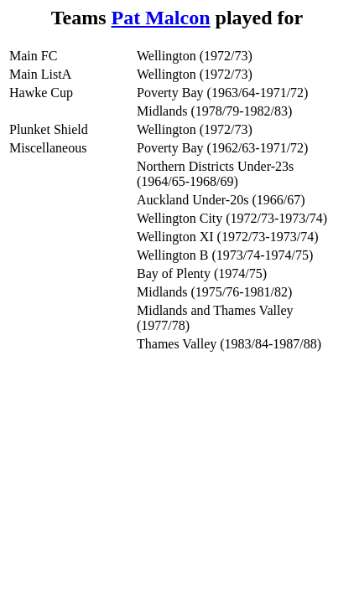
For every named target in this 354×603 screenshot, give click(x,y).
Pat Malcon (161, 17)
